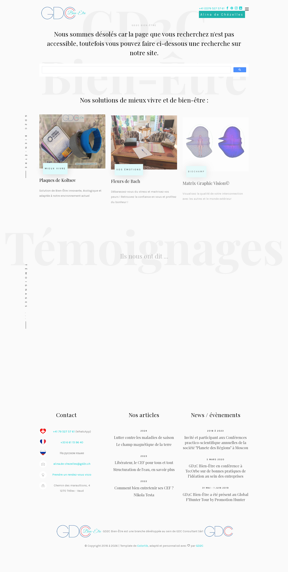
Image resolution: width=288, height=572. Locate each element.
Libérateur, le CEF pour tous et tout (144, 462)
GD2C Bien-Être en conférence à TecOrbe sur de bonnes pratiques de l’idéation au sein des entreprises (216, 470)
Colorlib (142, 545)
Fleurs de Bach (125, 183)
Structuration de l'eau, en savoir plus (144, 469)
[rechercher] (136, 70)
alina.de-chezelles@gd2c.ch (71, 463)
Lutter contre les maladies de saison (144, 437)
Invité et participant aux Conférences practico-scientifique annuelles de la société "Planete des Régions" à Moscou (215, 442)
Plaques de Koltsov (57, 181)
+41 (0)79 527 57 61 (212, 8)
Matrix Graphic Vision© (206, 186)
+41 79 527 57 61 (64, 431)
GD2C (199, 545)
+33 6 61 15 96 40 (71, 442)
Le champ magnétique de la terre (144, 444)
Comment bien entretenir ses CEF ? (144, 487)
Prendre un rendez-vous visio (71, 474)
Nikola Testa (144, 494)
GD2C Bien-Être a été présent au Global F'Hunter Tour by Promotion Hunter (215, 497)
